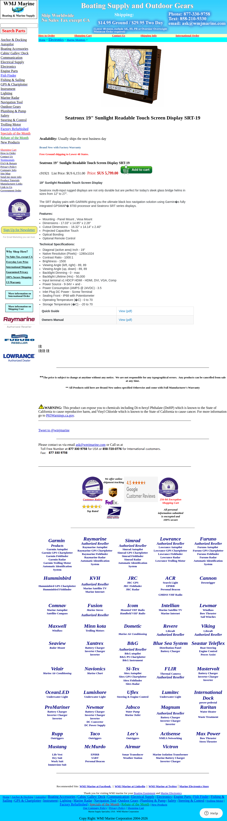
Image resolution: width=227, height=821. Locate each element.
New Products (159, 804)
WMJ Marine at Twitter (163, 786)
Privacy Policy (117, 808)
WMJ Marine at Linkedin (130, 786)
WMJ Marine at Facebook (95, 786)
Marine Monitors (76, 39)
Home (42, 39)
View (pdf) (125, 311)
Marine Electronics (171, 793)
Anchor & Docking (22, 797)
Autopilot (40, 797)
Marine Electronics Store (194, 786)
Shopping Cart (136, 808)
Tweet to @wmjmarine (54, 430)
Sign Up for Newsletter (19, 230)
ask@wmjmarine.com (90, 444)
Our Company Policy (95, 808)
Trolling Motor (214, 800)
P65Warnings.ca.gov (60, 415)
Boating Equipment (144, 793)
